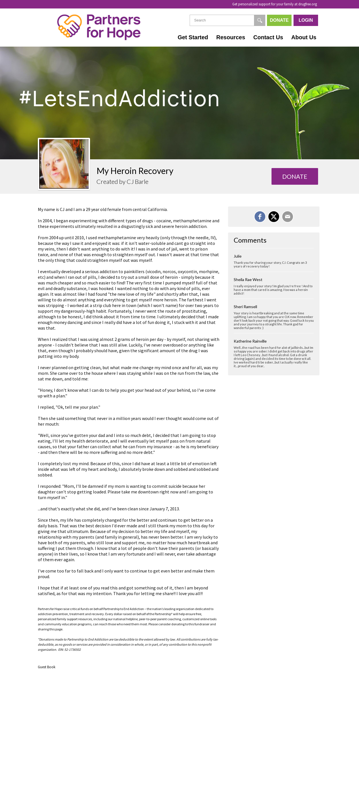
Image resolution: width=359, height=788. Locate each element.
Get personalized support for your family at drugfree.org (274, 4)
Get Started (193, 37)
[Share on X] (274, 217)
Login (306, 20)
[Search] (259, 20)
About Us (303, 37)
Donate (279, 20)
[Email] (288, 217)
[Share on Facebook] (260, 217)
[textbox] (227, 20)
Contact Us (268, 37)
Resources (230, 37)
